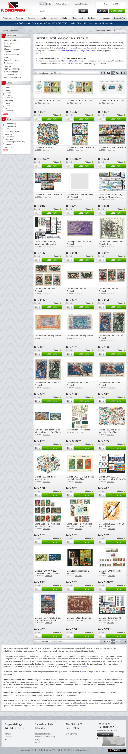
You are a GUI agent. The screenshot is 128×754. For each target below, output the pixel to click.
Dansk (42, 4)
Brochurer (91, 18)
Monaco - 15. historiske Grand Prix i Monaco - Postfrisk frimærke (48, 620)
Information (105, 18)
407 (117, 73)
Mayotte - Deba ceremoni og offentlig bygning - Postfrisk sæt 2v (49, 432)
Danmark (9, 88)
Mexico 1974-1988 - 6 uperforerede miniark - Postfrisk (113, 478)
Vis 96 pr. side (57, 73)
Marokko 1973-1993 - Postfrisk (80, 147)
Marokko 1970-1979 (43, 147)
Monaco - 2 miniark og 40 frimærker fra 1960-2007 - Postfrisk (110, 620)
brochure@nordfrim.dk (71, 61)
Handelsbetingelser (43, 734)
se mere (84, 666)
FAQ (6, 739)
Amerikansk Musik (12, 131)
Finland (8, 95)
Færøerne (9, 98)
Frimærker (7, 18)
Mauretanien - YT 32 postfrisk (48, 336)
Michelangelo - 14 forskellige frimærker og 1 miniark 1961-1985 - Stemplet (79, 526)
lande (63, 51)
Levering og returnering (45, 737)
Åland (7, 106)
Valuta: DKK (62, 4)
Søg (84, 11)
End (125, 73)
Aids (7, 129)
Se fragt (37, 115)
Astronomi (9, 147)
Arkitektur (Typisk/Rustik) (15, 142)
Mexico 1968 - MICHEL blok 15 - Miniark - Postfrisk (80, 478)
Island (7, 103)
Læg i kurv (54, 119)
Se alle (5, 114)
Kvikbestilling (119, 18)
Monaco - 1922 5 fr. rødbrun (79, 618)
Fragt (37, 739)
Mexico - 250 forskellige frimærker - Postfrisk (109, 431)
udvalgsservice (85, 51)
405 (108, 73)
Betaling (38, 742)
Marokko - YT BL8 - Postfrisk (79, 100)
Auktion (54, 18)
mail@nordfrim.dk (81, 750)
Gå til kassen (118, 11)
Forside (5, 31)
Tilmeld (107, 735)
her (84, 706)
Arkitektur (9, 139)
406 (113, 73)
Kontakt (85, 4)
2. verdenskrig (10, 126)
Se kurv (103, 11)
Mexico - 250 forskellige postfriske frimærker (45, 478)
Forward (121, 73)
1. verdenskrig (10, 124)
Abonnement (77, 18)
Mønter (43, 18)
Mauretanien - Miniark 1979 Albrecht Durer (111, 242)
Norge (7, 90)
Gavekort (8, 737)
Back (104, 73)
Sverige (8, 93)
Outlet (64, 18)
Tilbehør (19, 18)
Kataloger (32, 18)
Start (101, 73)
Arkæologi (9, 144)
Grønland (9, 100)
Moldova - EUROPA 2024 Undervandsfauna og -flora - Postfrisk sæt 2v (47, 573)
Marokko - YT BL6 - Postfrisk (47, 100)
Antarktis (8, 134)
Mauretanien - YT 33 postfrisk (80, 336)
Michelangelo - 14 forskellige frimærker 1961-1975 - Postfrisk (47, 526)
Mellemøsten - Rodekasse (78, 430)
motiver (69, 51)
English (49, 4)
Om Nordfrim (71, 734)
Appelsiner (9, 137)
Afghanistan (10, 111)
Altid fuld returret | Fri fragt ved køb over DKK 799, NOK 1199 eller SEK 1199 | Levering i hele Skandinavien (64, 23)
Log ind (78, 4)
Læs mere (100, 738)
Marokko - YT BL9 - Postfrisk (111, 100)
